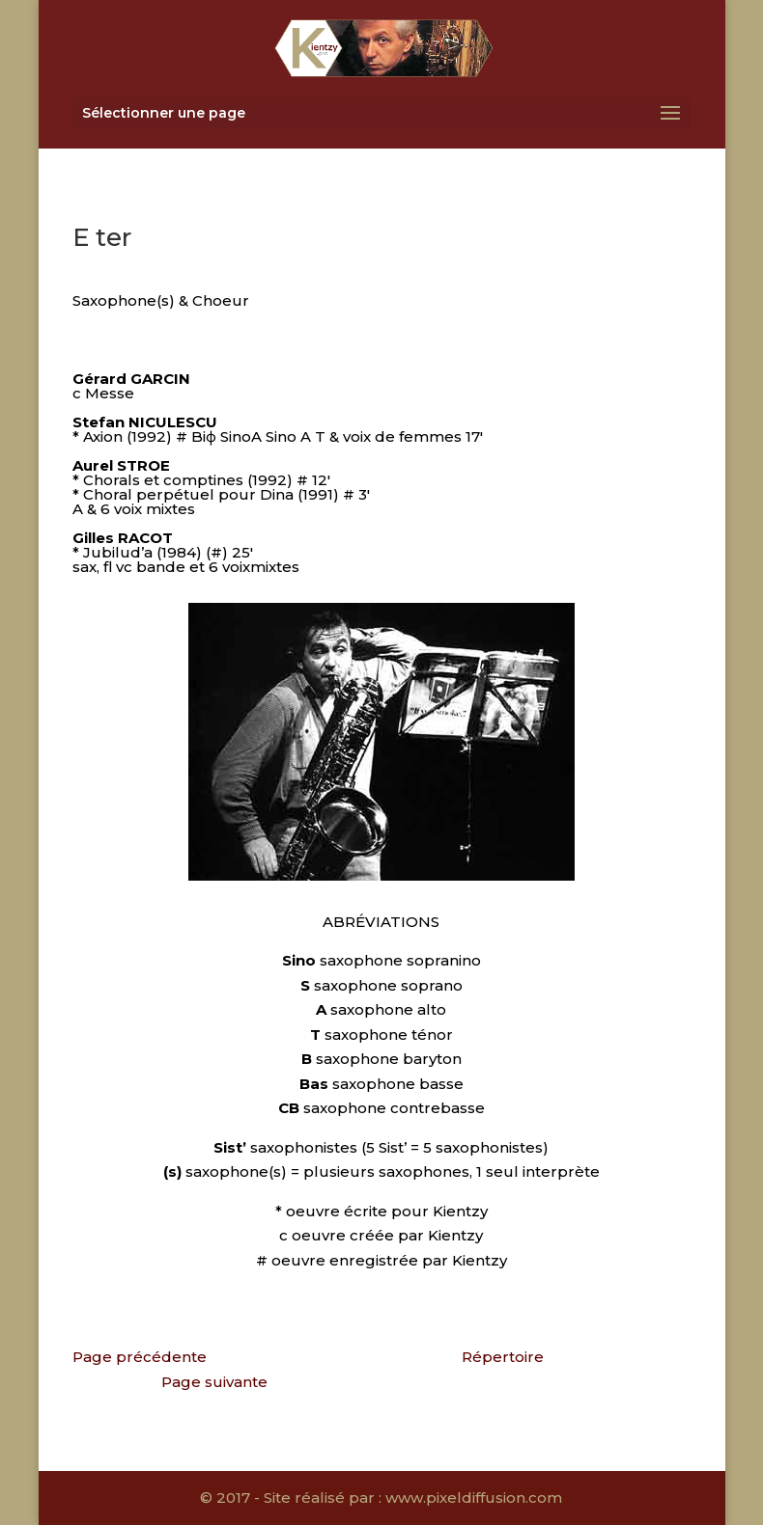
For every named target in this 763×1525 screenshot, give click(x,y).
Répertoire (503, 1357)
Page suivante (214, 1382)
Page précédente (139, 1357)
